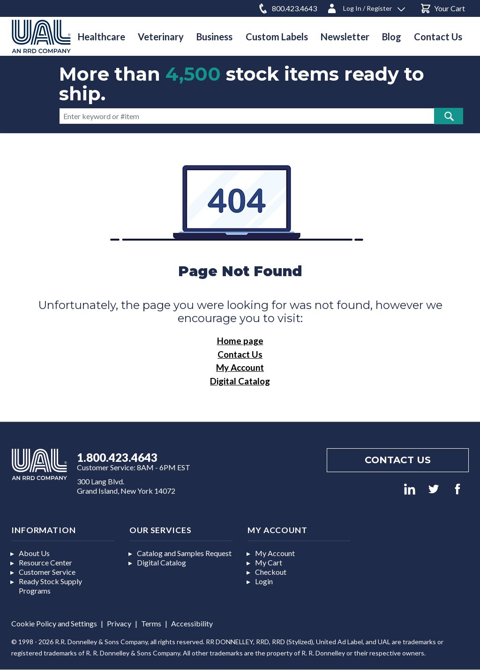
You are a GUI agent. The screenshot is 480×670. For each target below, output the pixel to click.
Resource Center (45, 562)
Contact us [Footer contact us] (398, 460)
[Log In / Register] (365, 7)
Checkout (270, 571)
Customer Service (47, 571)
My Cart (268, 562)
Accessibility (192, 623)
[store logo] (41, 36)
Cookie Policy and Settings (54, 623)
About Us (34, 553)
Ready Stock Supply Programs (50, 586)
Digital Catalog (240, 381)
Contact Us (240, 354)
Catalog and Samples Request (184, 553)
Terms (151, 623)
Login (264, 581)
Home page (240, 340)
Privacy (119, 623)
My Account (240, 367)
